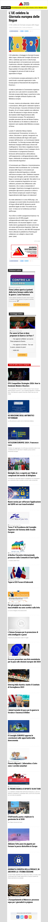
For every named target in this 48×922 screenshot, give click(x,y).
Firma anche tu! (21, 304)
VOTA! (22, 355)
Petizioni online (15, 270)
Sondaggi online (16, 314)
